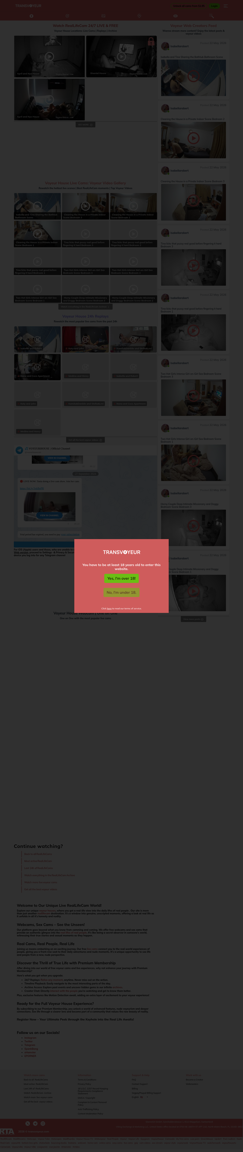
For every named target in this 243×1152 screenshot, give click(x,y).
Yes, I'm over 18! (121, 578)
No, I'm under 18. (121, 592)
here (109, 608)
